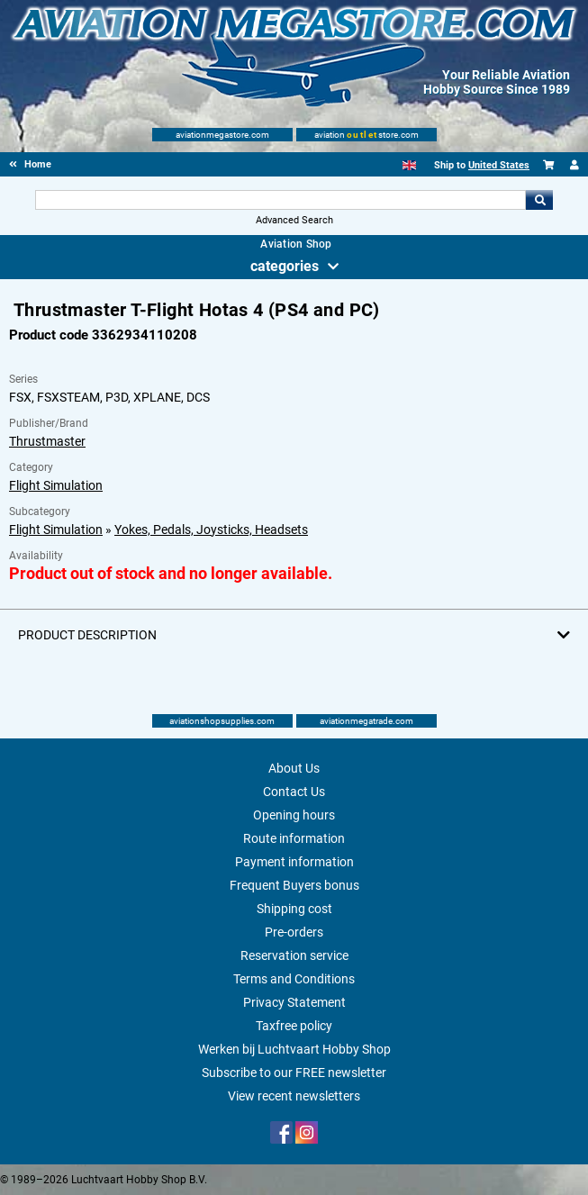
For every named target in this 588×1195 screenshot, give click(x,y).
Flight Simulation (56, 485)
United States (498, 165)
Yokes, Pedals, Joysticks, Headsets (211, 529)
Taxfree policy (294, 1025)
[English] (409, 165)
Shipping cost (294, 908)
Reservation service (294, 955)
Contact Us (294, 791)
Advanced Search (294, 220)
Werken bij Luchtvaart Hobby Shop (294, 1049)
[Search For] (281, 200)
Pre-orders (294, 932)
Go (539, 200)
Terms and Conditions (294, 979)
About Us (294, 768)
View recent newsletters (294, 1096)
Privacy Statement (294, 1002)
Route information (294, 838)
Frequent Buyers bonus (294, 885)
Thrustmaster (47, 441)
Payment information (294, 862)
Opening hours (294, 815)
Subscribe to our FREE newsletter (294, 1072)
